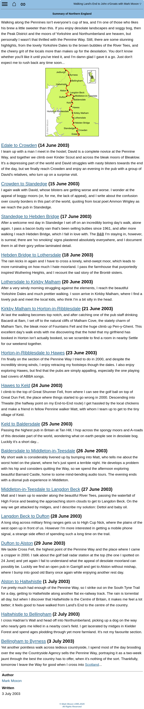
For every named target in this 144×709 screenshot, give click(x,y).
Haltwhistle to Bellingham (26, 614)
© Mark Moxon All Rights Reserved (72, 705)
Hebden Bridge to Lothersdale (31, 254)
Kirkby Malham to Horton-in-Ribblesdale (41, 308)
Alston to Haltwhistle (21, 581)
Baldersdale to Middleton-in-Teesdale (38, 450)
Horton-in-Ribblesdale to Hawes (33, 352)
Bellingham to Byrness (23, 641)
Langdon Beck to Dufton (25, 516)
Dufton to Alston (17, 543)
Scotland (92, 665)
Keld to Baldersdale (20, 423)
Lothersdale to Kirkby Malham (31, 281)
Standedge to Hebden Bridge (30, 216)
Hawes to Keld (15, 385)
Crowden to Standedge (24, 183)
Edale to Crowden (19, 145)
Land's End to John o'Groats (107, 3)
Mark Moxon (12, 681)
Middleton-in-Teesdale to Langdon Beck (40, 489)
